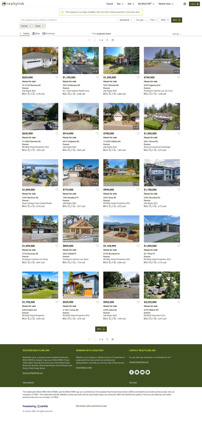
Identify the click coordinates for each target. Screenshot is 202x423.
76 (55, 240)
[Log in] (194, 4)
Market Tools (165, 4)
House (38, 26)
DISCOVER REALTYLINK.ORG (36, 350)
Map (38, 33)
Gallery (26, 33)
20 (176, 127)
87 (176, 296)
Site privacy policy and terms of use (91, 406)
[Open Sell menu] (133, 4)
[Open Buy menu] (123, 4)
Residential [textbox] (124, 20)
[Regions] (184, 4)
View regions (28, 382)
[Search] (110, 3)
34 (95, 184)
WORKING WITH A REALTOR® (90, 350)
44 (55, 127)
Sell (129, 4)
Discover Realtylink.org (33, 373)
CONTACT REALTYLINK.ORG (142, 350)
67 (136, 184)
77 (136, 240)
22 (95, 127)
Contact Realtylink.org (138, 362)
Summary (50, 33)
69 (95, 71)
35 (95, 296)
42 (176, 71)
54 (55, 71)
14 (136, 71)
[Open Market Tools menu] (173, 4)
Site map (133, 382)
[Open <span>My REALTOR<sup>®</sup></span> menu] (154, 4)
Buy (119, 4)
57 (176, 184)
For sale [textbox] (139, 20)
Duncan (25, 26)
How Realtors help (84, 367)
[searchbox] (67, 20)
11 (176, 240)
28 (136, 127)
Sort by (176, 34)
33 (55, 296)
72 (55, 184)
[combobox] (68, 20)
